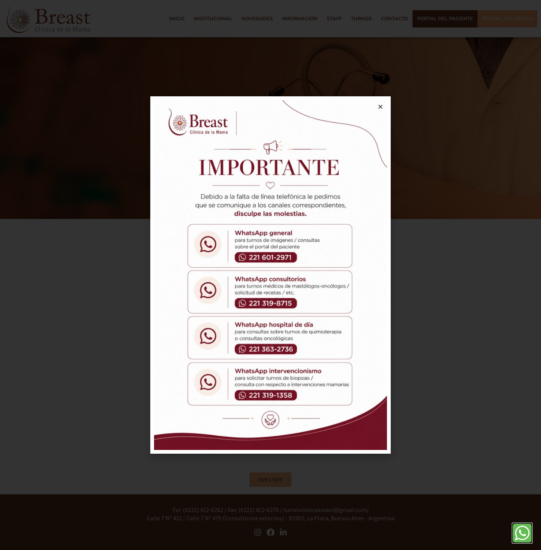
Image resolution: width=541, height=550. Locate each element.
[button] (380, 106)
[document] (270, 275)
